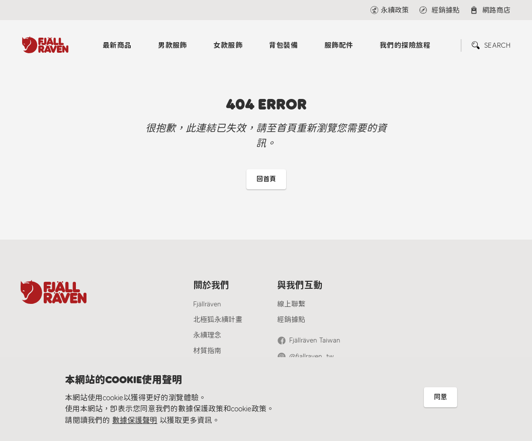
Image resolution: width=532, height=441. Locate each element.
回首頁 (266, 179)
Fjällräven (207, 304)
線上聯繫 (291, 304)
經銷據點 (291, 319)
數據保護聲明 (134, 420)
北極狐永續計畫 (217, 319)
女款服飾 (227, 45)
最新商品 (117, 45)
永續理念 (207, 335)
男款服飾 (172, 45)
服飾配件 (338, 45)
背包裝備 (283, 45)
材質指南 (207, 351)
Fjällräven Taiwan (314, 340)
